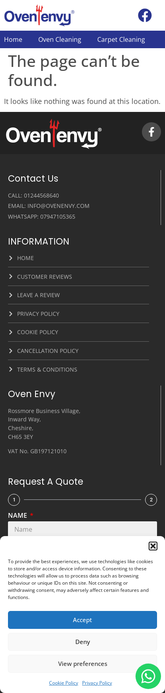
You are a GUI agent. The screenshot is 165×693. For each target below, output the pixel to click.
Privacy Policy (97, 682)
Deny (82, 642)
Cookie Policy (63, 682)
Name (18, 516)
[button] (153, 546)
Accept (82, 620)
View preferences (82, 664)
